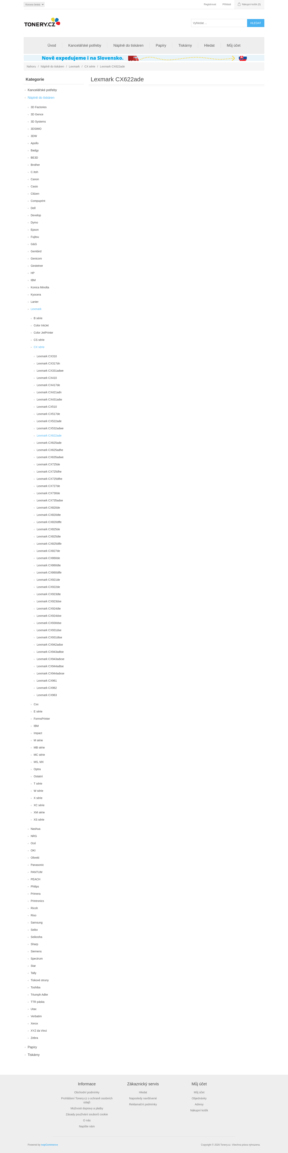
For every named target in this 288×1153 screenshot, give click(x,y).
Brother (35, 164)
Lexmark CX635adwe (50, 457)
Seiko (34, 929)
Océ (33, 843)
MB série (39, 747)
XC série (39, 805)
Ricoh (34, 908)
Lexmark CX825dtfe (49, 543)
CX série (89, 66)
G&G (34, 244)
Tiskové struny (40, 980)
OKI (33, 850)
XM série (39, 812)
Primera (36, 893)
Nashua (35, 828)
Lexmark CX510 (47, 406)
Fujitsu (35, 236)
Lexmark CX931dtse (49, 637)
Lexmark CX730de (48, 493)
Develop (36, 215)
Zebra (34, 1037)
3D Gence (37, 114)
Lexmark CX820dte (49, 514)
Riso (33, 915)
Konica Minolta (40, 287)
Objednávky (199, 1098)
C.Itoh (34, 172)
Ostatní (38, 776)
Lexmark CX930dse (49, 623)
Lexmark (74, 66)
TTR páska (37, 1001)
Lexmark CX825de (48, 529)
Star (33, 965)
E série (38, 711)
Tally (33, 973)
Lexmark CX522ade (49, 421)
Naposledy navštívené (143, 1098)
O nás (86, 1120)
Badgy (35, 150)
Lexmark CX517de (48, 414)
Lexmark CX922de (48, 587)
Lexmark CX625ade (49, 442)
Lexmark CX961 (47, 680)
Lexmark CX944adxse (50, 673)
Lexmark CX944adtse (50, 666)
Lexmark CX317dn (48, 363)
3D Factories (39, 107)
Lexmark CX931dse (49, 630)
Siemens (36, 951)
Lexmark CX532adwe (50, 428)
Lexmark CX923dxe (49, 601)
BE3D (34, 157)
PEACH (35, 879)
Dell (33, 208)
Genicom (36, 258)
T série (38, 783)
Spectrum (37, 958)
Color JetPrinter (43, 332)
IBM (33, 280)
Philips (35, 886)
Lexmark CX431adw (49, 399)
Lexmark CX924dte (49, 608)
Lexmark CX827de (48, 550)
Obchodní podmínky (86, 1092)
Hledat (209, 45)
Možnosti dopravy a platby (87, 1108)
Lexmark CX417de (48, 385)
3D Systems (38, 121)
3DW (34, 136)
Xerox (34, 1023)
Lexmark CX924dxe (49, 615)
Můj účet (233, 45)
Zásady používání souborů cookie (87, 1114)
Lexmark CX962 (47, 687)
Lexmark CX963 (47, 695)
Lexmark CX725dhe (49, 471)
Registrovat (210, 4)
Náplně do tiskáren (128, 45)
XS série (39, 819)
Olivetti (35, 857)
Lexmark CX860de (48, 558)
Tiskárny (185, 45)
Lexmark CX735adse (50, 500)
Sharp (34, 944)
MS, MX (39, 762)
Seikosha (36, 937)
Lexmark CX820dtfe (49, 522)
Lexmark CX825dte (49, 536)
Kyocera (36, 294)
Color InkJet (41, 325)
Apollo (35, 143)
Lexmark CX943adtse (50, 651)
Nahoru (31, 66)
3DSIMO (36, 128)
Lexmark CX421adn (49, 392)
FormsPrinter (42, 718)
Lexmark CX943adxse (50, 659)
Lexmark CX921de (48, 579)
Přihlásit (226, 4)
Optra (37, 769)
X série (38, 798)
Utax (34, 1009)
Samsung (37, 922)
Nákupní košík (199, 1110)
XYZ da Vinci (39, 1030)
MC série (39, 754)
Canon (35, 179)
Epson (35, 229)
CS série (39, 339)
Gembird (36, 251)
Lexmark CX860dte (49, 565)
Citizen (35, 193)
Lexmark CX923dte (49, 594)
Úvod (52, 45)
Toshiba (35, 987)
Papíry (161, 45)
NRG (34, 836)
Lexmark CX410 (47, 377)
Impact (38, 733)
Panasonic (37, 864)
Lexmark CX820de (48, 507)
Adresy (199, 1104)
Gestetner (37, 265)
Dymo (34, 222)
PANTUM (36, 872)
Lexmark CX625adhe (50, 450)
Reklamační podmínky (143, 1104)
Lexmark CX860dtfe (49, 572)
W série (38, 790)
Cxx (36, 704)
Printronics (37, 900)
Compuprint (38, 200)
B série (38, 318)
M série (38, 740)
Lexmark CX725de (48, 464)
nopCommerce (49, 1144)
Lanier (35, 301)
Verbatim (36, 1016)
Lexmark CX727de (48, 486)
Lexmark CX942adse (50, 644)
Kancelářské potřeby (84, 45)
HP (32, 273)
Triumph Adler (39, 994)
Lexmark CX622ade (49, 435)
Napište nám (87, 1126)
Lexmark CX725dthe (49, 478)
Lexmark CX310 (47, 356)
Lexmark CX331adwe (50, 370)
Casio (34, 186)
